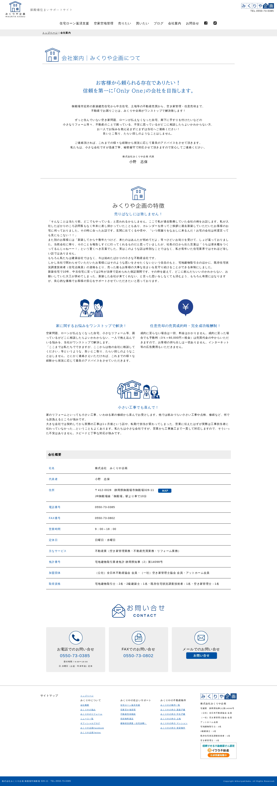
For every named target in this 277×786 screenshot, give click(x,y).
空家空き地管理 (128, 770)
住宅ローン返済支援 (74, 23)
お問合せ (192, 23)
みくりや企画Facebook (92, 773)
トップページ (50, 33)
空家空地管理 (103, 23)
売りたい (124, 23)
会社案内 (174, 23)
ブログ (159, 23)
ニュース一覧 (86, 764)
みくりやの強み (88, 754)
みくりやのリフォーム (91, 759)
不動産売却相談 (128, 775)
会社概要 (84, 750)
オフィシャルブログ (90, 768)
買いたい (142, 23)
